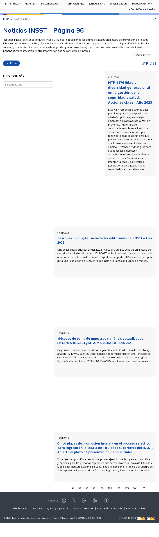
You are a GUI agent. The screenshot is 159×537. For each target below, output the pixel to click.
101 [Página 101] (110, 502)
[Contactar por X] (74, 515)
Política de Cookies (135, 522)
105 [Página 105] (143, 502)
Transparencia (37, 522)
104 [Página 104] (135, 502)
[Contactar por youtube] (85, 515)
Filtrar (11, 77)
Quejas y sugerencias (58, 522)
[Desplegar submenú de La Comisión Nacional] (154, 24)
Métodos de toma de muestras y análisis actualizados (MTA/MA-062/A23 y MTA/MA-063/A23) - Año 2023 (100, 354)
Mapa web (89, 522)
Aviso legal (102, 522)
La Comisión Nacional (140, 24)
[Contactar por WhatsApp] (63, 515)
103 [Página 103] (127, 502)
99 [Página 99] (93, 502)
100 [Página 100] (101, 502)
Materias (30, 18)
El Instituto (11, 18)
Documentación (50, 18)
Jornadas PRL (97, 18)
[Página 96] (72, 502)
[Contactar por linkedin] (96, 515)
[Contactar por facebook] (107, 515)
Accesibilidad (117, 522)
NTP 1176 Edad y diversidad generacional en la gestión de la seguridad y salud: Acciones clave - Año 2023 (130, 106)
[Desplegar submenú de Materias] (36, 18)
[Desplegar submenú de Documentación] (61, 18)
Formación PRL (75, 18)
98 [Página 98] (86, 502)
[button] (154, 33)
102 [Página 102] (118, 502)
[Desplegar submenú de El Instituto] (19, 18)
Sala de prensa (20, 522)
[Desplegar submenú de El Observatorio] (151, 18)
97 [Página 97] (79, 502)
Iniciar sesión (144, 7)
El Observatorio (141, 18)
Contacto (76, 522)
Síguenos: (53, 514)
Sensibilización (118, 18)
